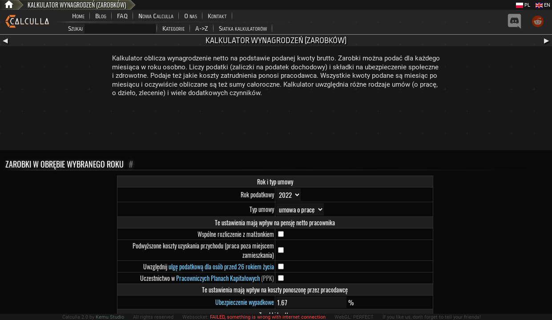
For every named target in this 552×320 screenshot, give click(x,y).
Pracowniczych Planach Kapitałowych (218, 278)
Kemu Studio (110, 317)
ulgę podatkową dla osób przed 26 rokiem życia (221, 266)
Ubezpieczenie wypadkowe (244, 302)
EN (543, 5)
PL (523, 5)
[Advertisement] (276, 126)
